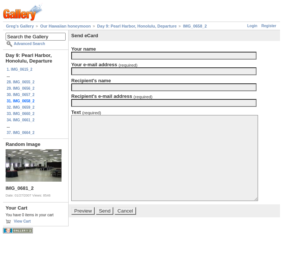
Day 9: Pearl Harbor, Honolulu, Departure (137, 26)
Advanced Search (29, 44)
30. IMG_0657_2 (21, 95)
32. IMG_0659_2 (21, 107)
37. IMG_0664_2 (21, 133)
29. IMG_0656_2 (21, 88)
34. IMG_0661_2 (21, 120)
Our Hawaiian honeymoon (65, 26)
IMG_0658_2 (195, 26)
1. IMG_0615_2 (19, 69)
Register (268, 26)
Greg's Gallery (20, 26)
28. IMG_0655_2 (21, 82)
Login (252, 26)
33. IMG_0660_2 (21, 114)
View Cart (22, 221)
